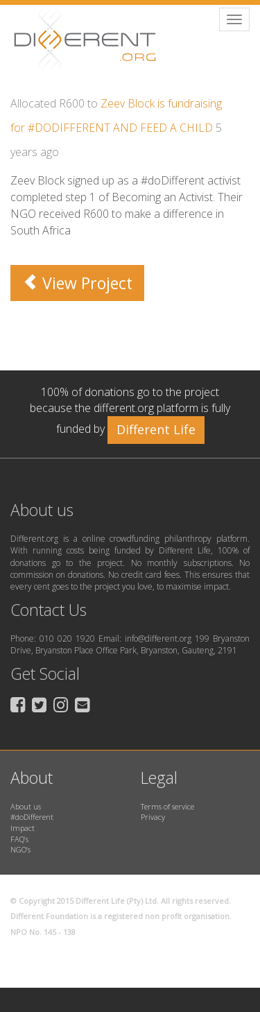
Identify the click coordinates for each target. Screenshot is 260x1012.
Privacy (153, 817)
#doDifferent (31, 817)
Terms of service (167, 806)
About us (25, 806)
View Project (77, 283)
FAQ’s (19, 839)
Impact (22, 828)
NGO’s (20, 849)
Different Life (156, 429)
